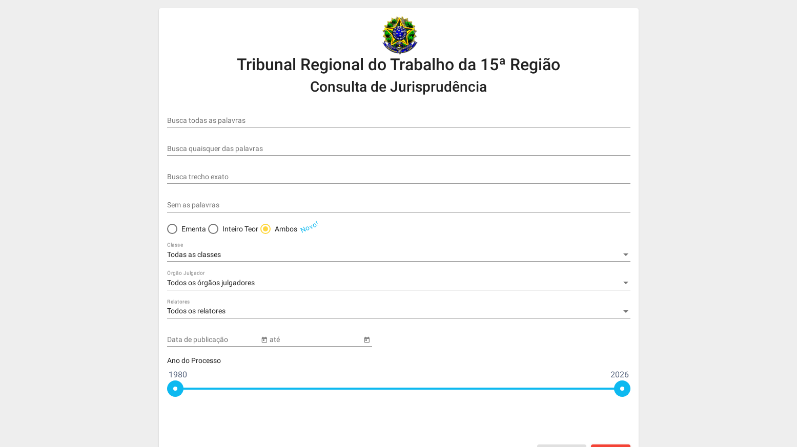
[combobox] (398, 255)
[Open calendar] (264, 339)
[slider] (175, 388)
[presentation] (552, 421)
